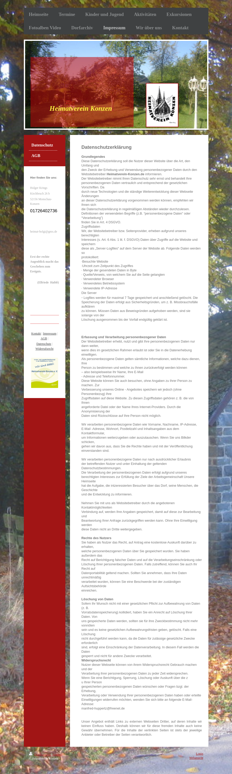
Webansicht (196, 758)
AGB (44, 338)
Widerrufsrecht (44, 349)
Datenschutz (43, 344)
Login (199, 753)
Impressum (49, 333)
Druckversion (40, 754)
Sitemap (57, 754)
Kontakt (36, 333)
